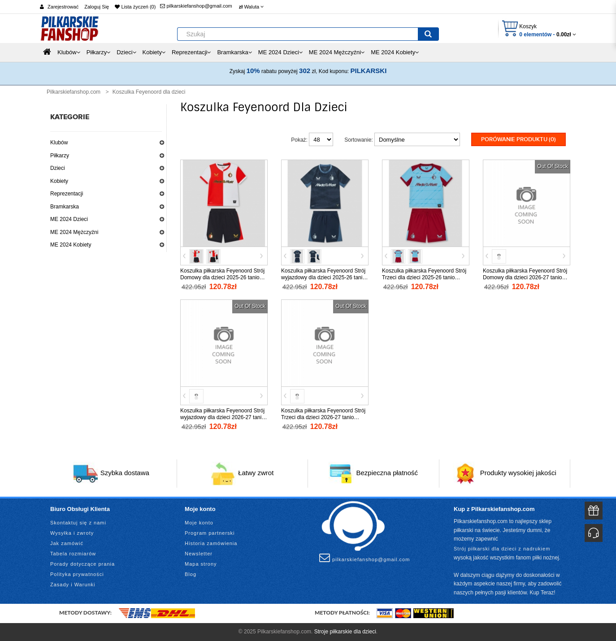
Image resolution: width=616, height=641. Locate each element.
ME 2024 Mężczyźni (74, 232)
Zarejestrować (63, 6)
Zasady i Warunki (72, 584)
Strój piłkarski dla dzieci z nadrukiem (502, 548)
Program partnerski (210, 533)
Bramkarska (64, 207)
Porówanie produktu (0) (518, 139)
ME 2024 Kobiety (70, 245)
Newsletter (199, 553)
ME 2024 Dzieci (69, 219)
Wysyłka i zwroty (72, 533)
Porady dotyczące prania (82, 564)
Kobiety (59, 181)
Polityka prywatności (77, 574)
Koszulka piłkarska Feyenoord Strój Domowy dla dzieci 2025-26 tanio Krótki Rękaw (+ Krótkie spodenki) (222, 277)
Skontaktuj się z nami (78, 522)
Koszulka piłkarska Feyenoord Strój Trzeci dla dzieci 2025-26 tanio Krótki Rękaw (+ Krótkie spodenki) (424, 277)
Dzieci (57, 168)
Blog (190, 574)
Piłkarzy (59, 155)
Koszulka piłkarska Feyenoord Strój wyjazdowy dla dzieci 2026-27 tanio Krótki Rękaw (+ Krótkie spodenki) (222, 417)
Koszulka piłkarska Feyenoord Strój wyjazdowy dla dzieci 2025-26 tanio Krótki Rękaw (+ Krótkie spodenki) (323, 277)
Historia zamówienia (211, 543)
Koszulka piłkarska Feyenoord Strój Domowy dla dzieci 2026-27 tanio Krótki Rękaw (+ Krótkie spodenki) (525, 277)
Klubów (59, 142)
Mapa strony (201, 564)
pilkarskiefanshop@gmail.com (196, 6)
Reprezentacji (66, 194)
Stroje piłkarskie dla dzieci (345, 631)
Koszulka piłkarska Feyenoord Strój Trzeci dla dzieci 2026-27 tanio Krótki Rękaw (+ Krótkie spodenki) (323, 417)
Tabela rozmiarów (73, 553)
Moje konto (199, 522)
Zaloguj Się (96, 6)
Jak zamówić (66, 543)
